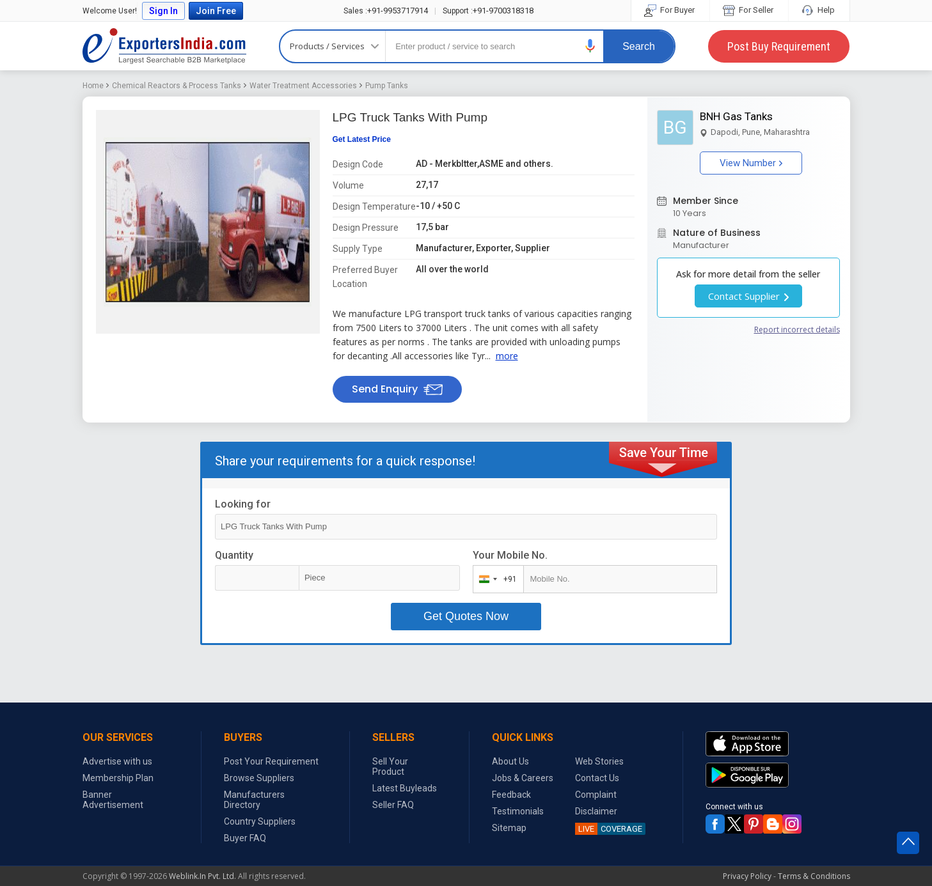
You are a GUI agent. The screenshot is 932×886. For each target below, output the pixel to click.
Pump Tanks (386, 85)
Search (638, 46)
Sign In (163, 11)
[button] (590, 45)
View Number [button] (751, 163)
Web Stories (599, 761)
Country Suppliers (260, 821)
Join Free (216, 11)
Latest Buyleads (404, 788)
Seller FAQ (393, 805)
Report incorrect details (797, 329)
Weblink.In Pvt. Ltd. (202, 876)
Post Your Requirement (271, 761)
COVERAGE (608, 829)
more (507, 356)
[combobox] (495, 579)
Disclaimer (596, 811)
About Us (510, 761)
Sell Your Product (390, 766)
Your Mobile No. (510, 555)
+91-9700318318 (488, 10)
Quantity (234, 555)
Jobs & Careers (522, 778)
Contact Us (597, 778)
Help (819, 10)
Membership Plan (118, 778)
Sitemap (509, 828)
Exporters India (164, 46)
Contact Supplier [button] (748, 296)
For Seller (749, 10)
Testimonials (518, 811)
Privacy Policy (747, 876)
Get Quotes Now (466, 616)
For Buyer (670, 10)
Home (93, 85)
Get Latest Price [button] (362, 139)
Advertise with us (117, 761)
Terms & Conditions (814, 876)
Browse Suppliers (259, 778)
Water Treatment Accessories (303, 85)
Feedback (511, 794)
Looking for (243, 504)
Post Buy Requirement (778, 46)
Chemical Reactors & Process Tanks (176, 85)
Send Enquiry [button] (397, 389)
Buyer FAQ (245, 838)
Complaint (596, 794)
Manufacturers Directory (254, 799)
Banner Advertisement (113, 799)
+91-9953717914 (386, 10)
